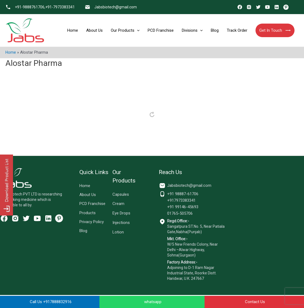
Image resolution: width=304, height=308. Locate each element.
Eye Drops (121, 213)
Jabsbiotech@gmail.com (115, 7)
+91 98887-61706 (182, 193)
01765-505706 (180, 213)
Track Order (237, 30)
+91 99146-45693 (182, 206)
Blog (215, 30)
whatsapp (152, 301)
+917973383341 (181, 200)
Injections (121, 222)
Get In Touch (275, 30)
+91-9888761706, (30, 7)
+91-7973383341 (60, 7)
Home (72, 30)
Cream (118, 203)
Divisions (192, 30)
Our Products (125, 30)
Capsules (120, 194)
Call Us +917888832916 (51, 301)
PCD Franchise (161, 30)
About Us (94, 30)
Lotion (118, 232)
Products (87, 214)
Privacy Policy (91, 223)
